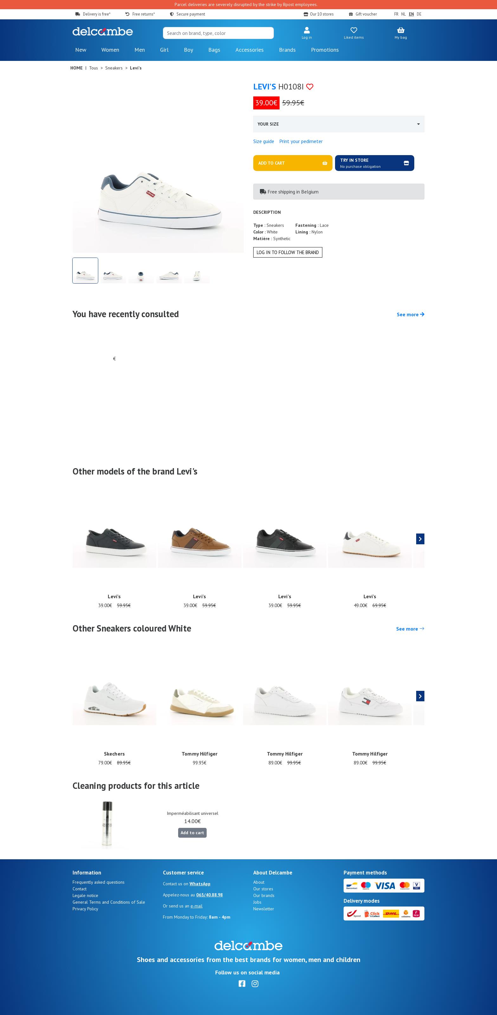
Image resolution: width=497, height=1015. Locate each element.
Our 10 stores (322, 14)
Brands (287, 49)
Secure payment (191, 14)
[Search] (218, 33)
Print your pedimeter (301, 141)
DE (419, 14)
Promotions (325, 49)
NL (403, 14)
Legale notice (85, 895)
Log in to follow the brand (288, 252)
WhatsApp (200, 884)
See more (410, 314)
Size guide (263, 141)
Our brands (263, 895)
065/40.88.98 (209, 895)
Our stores (263, 889)
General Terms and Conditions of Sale (109, 902)
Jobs (257, 902)
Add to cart (192, 832)
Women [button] (110, 49)
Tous (93, 68)
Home (76, 68)
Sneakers (114, 68)
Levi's (264, 86)
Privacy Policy (85, 909)
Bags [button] (214, 49)
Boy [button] (188, 49)
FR (396, 14)
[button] (306, 33)
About (258, 882)
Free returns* (143, 14)
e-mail (196, 906)
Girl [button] (164, 49)
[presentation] (420, 539)
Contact (80, 889)
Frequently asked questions (99, 882)
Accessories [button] (250, 49)
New (80, 49)
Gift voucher (366, 14)
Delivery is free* (96, 14)
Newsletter (263, 909)
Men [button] (139, 49)
